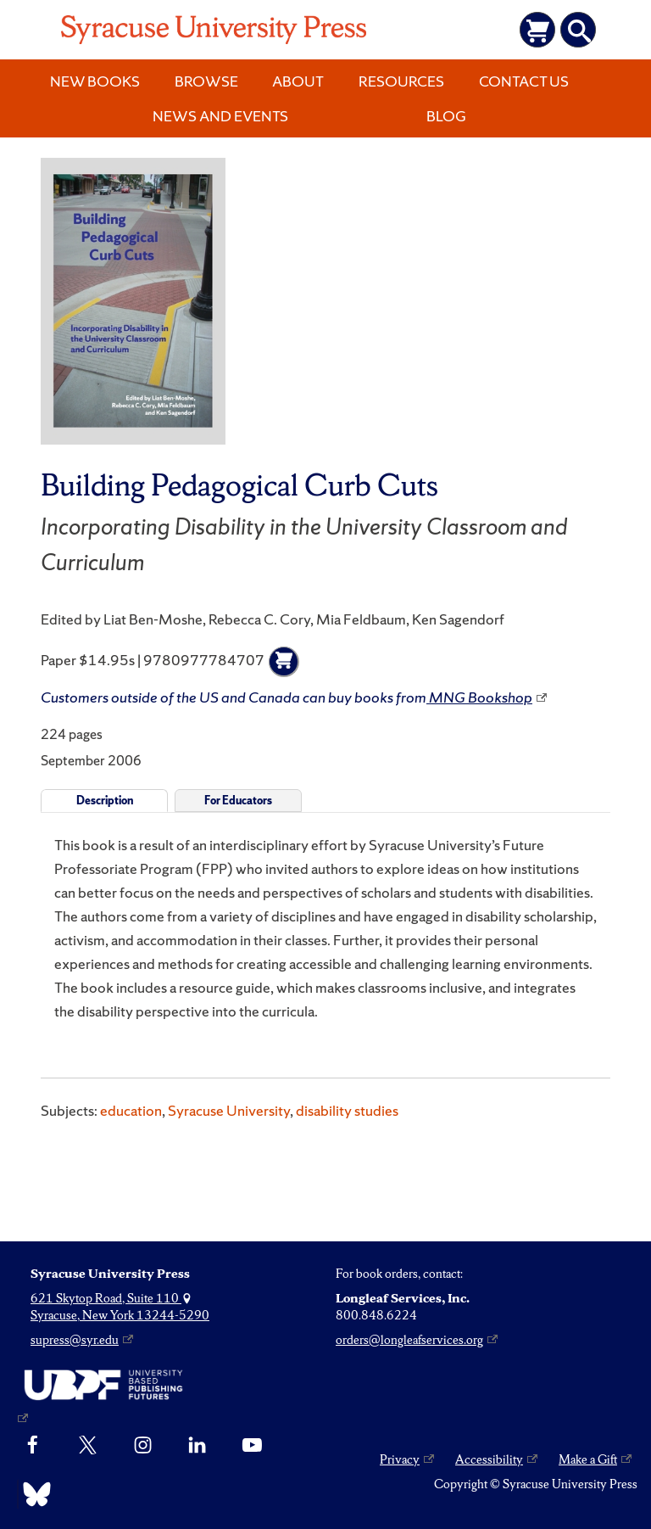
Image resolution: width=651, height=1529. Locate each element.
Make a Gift (588, 1459)
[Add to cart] (284, 662)
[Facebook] (33, 1445)
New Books (95, 81)
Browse (206, 81)
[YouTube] (252, 1445)
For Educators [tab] (238, 800)
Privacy (400, 1459)
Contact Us (524, 81)
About (298, 81)
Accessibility (489, 1459)
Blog (446, 116)
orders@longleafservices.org (409, 1339)
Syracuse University (229, 1110)
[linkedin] (197, 1445)
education (131, 1110)
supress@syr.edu (75, 1339)
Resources (401, 81)
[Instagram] (143, 1445)
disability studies (347, 1110)
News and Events (220, 116)
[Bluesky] (33, 1494)
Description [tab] (104, 800)
